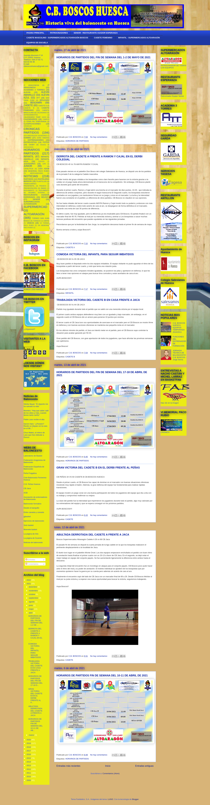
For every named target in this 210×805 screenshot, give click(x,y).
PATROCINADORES (59, 33)
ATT (38, 98)
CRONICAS (28, 126)
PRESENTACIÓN (30, 188)
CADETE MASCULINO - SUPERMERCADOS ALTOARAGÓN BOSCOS (57, 38)
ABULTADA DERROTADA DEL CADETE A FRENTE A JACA (92, 534)
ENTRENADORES (35, 140)
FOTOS (46, 142)
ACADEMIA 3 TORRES (34, 90)
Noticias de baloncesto (33, 542)
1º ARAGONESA (31, 85)
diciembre (33, 587)
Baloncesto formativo (32, 504)
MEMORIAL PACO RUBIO (38, 171)
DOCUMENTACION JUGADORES (35, 135)
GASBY (32, 145)
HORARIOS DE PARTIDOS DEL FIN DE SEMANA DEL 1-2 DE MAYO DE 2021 (103, 57)
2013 (29, 765)
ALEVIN (27, 92)
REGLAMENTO (29, 190)
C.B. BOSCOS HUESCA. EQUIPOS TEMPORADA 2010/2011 (179, 327)
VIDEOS (30, 223)
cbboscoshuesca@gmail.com (36, 66)
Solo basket (29, 525)
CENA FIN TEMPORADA (36, 121)
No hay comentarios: (99, 137)
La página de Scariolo (33, 538)
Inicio (107, 766)
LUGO (110, 799)
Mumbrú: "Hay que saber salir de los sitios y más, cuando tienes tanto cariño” (36, 412)
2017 (29, 751)
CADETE (69, 519)
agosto (32, 602)
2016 (29, 754)
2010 (29, 776)
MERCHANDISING (36, 173)
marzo (32, 735)
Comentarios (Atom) (111, 773)
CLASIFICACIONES (32, 124)
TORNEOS (37, 221)
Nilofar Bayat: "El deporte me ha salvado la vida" (36, 405)
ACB (26, 493)
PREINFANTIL (29, 186)
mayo (31, 609)
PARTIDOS (28, 179)
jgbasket (27, 516)
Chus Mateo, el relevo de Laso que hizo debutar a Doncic (34, 434)
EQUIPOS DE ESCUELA (37, 43)
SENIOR (36, 199)
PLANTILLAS (41, 181)
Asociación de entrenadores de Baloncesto (35, 498)
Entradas (30, 560)
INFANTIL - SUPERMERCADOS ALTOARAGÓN (139, 38)
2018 (29, 747)
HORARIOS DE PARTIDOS (77, 141)
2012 (29, 769)
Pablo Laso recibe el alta (34, 419)
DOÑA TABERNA (43, 138)
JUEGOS (41, 161)
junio (31, 605)
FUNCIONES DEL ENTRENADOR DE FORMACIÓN (179, 341)
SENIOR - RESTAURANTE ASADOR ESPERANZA (96, 33)
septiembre (34, 598)
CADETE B (70, 357)
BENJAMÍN (36, 102)
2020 (29, 740)
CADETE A (70, 247)
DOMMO (27, 138)
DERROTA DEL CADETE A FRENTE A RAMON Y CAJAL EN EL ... (35, 634)
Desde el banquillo (31, 508)
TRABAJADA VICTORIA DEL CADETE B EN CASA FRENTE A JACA (98, 299)
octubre (32, 594)
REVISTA (45, 197)
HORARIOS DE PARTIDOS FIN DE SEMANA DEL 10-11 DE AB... (35, 724)
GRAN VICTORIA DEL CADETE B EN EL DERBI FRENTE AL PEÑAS (98, 467)
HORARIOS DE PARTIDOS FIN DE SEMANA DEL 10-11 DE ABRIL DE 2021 (102, 675)
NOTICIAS (31, 176)
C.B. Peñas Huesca (32, 484)
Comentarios (31, 564)
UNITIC (46, 221)
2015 (29, 758)
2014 (29, 762)
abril (31, 613)
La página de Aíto (31, 534)
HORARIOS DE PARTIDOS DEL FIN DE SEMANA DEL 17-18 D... (35, 680)
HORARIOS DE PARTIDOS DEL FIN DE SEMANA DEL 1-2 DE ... (35, 620)
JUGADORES (29, 164)
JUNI (44, 164)
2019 (29, 743)
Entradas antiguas (144, 766)
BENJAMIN (44, 100)
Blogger (135, 799)
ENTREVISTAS (30, 142)
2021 (29, 584)
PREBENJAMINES (30, 184)
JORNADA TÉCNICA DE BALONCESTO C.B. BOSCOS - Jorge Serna (179, 355)
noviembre (33, 591)
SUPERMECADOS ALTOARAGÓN (32, 203)
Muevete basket (30, 529)
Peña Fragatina (30, 473)
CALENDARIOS (30, 119)
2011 (29, 773)
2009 (29, 780)
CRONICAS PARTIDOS (32, 130)
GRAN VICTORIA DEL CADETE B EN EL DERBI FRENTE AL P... (35, 696)
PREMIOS (42, 186)
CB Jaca (27, 488)
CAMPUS (46, 119)
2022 (29, 580)
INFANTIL (69, 293)
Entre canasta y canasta (34, 512)
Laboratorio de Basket (33, 456)
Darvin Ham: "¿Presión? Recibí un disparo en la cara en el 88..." (35, 426)
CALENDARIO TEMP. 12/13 (35, 117)
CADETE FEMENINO (103, 38)
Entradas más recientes (68, 766)
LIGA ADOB (43, 169)
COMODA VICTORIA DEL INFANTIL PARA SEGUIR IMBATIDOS (95, 254)
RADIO (43, 188)
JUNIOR (28, 166)
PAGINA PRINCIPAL (35, 33)
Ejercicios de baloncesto (34, 521)
